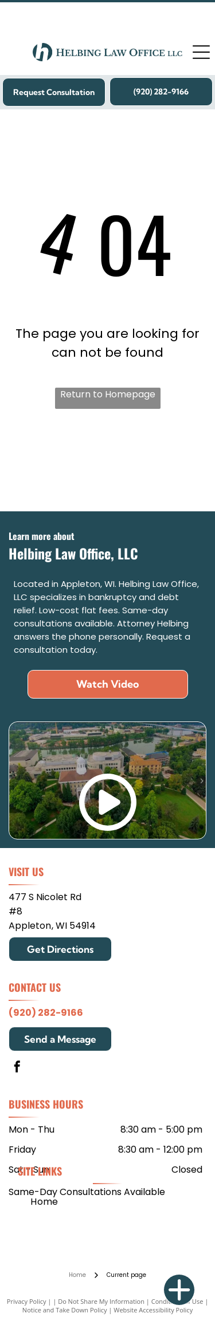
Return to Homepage (107, 394)
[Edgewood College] (151, 466)
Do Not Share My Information (101, 1301)
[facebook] (17, 1068)
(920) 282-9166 (46, 1012)
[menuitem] (44, 1201)
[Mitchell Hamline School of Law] (64, 466)
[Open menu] (201, 52)
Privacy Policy (26, 1301)
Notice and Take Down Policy (64, 1310)
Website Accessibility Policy (153, 1310)
